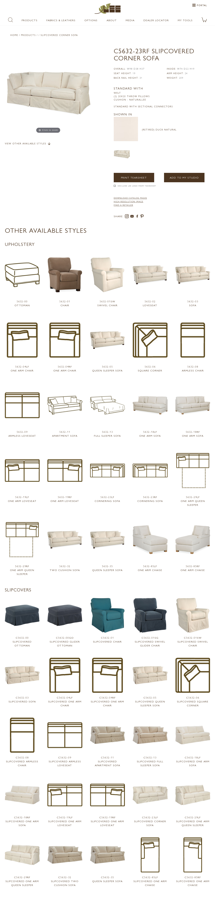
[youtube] (132, 217)
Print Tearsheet (134, 177)
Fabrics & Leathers (61, 20)
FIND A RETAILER (123, 205)
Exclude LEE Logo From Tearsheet (137, 186)
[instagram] (127, 217)
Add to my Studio (184, 177)
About (112, 20)
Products (30, 20)
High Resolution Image (128, 201)
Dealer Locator (156, 20)
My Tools (185, 20)
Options (91, 20)
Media (130, 20)
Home (14, 35)
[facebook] (137, 217)
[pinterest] (142, 217)
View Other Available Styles (28, 144)
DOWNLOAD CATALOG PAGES (130, 197)
